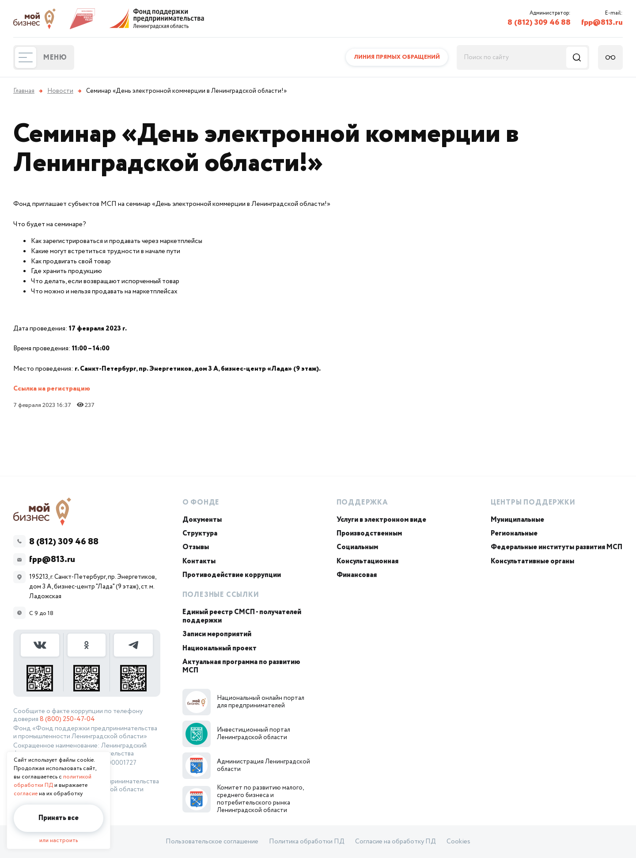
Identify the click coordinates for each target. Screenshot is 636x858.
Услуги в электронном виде (381, 520)
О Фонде (201, 502)
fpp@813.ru (602, 22)
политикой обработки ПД (52, 781)
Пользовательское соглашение (212, 842)
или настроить (58, 840)
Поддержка (362, 502)
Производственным (369, 533)
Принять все (58, 818)
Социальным (357, 547)
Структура (199, 533)
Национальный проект (219, 648)
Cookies (458, 842)
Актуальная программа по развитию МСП (241, 666)
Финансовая (357, 575)
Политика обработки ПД (306, 842)
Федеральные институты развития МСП (556, 547)
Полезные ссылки (220, 595)
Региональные (514, 533)
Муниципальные (517, 520)
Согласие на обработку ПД (395, 842)
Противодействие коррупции (231, 575)
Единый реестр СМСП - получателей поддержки (241, 616)
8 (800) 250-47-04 (67, 719)
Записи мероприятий (216, 634)
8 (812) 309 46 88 (539, 22)
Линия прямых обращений (397, 57)
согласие (26, 794)
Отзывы (195, 547)
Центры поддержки (533, 502)
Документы (202, 520)
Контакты (199, 561)
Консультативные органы (532, 561)
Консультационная (367, 561)
